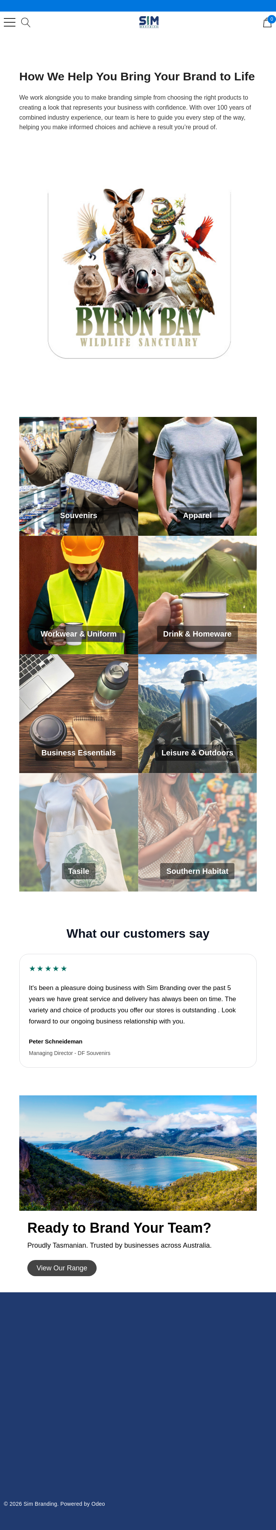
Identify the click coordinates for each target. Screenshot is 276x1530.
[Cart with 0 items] (267, 22)
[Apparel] (197, 476)
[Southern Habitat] (197, 832)
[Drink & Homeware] (197, 595)
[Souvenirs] (78, 476)
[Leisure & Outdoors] (197, 713)
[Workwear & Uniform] (78, 595)
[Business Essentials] (78, 713)
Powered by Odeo (82, 1504)
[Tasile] (78, 832)
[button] (62, 1268)
